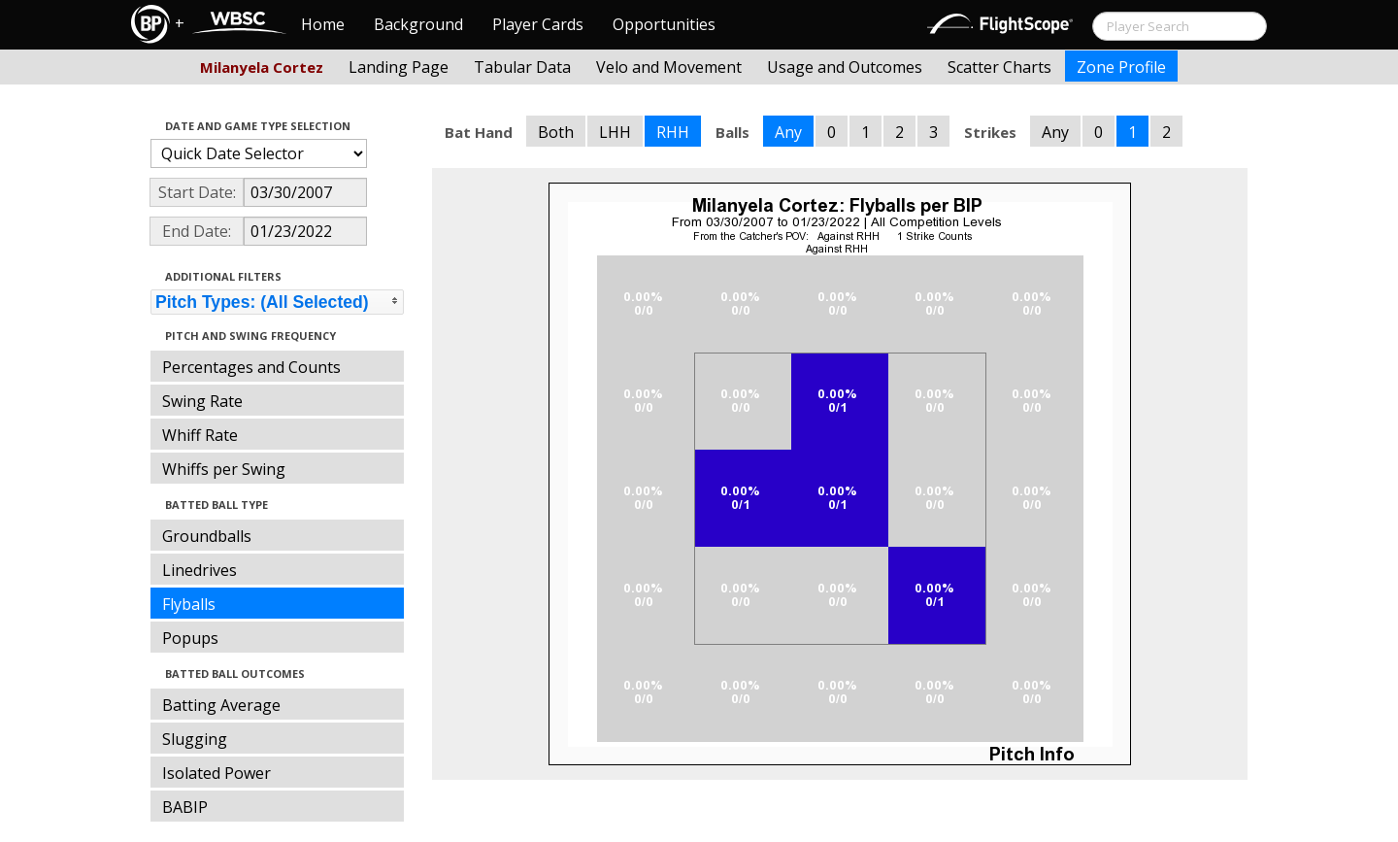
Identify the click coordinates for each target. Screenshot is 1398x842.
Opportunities (664, 24)
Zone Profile (1121, 67)
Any (788, 132)
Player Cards (537, 24)
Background (418, 24)
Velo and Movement (669, 67)
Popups (190, 638)
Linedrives (199, 570)
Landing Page (399, 67)
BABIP (185, 807)
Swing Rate (202, 401)
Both (556, 132)
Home (323, 24)
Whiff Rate (200, 435)
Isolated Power (216, 773)
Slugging (194, 739)
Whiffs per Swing (223, 469)
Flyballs (189, 604)
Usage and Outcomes (844, 67)
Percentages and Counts (251, 367)
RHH (672, 132)
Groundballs (206, 536)
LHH (615, 132)
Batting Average (221, 705)
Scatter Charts (999, 67)
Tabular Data (522, 67)
